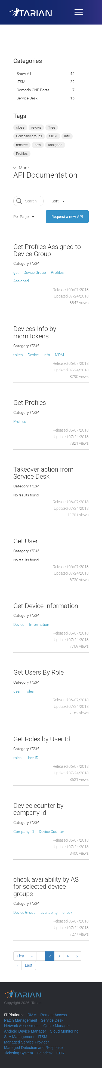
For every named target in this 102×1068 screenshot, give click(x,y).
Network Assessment (22, 1026)
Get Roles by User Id (41, 739)
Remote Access (53, 1015)
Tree (51, 127)
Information (39, 624)
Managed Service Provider (26, 1042)
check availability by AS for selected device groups (46, 887)
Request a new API (67, 216)
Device (33, 355)
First (20, 956)
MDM (53, 136)
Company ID (23, 831)
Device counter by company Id (38, 809)
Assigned (55, 145)
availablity (49, 912)
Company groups (29, 136)
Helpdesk (44, 1053)
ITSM (21, 82)
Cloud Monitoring (64, 1031)
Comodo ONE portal (33, 90)
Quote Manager (57, 1026)
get (16, 272)
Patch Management (20, 1020)
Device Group (35, 272)
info (67, 136)
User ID (32, 758)
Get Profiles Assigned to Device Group (47, 250)
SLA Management (19, 1036)
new (38, 145)
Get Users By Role (38, 672)
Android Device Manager (25, 1031)
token (18, 355)
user (17, 691)
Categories (27, 60)
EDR (60, 1053)
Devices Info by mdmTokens (34, 332)
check (67, 912)
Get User (25, 541)
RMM (31, 1015)
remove (22, 145)
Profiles (22, 153)
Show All (24, 73)
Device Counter (51, 831)
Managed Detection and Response (33, 1047)
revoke (36, 127)
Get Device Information (45, 606)
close (20, 127)
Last (28, 965)
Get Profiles (29, 402)
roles (30, 691)
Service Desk (27, 98)
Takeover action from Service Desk (43, 473)
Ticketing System (18, 1053)
